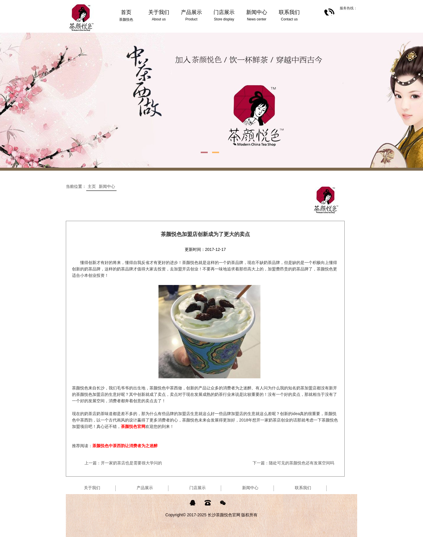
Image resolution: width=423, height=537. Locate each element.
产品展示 (145, 487)
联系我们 (303, 487)
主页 (92, 186)
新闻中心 (107, 186)
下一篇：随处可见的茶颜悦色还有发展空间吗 (293, 463)
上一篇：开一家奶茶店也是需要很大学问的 (123, 463)
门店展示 (197, 487)
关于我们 (92, 487)
